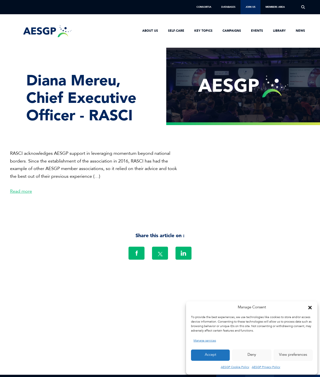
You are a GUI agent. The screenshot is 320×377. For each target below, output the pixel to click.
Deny (252, 355)
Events (257, 30)
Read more (21, 191)
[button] (310, 307)
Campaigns (231, 30)
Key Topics (203, 30)
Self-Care (176, 30)
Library (279, 30)
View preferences (293, 355)
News (300, 30)
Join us (251, 7)
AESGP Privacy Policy (266, 367)
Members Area (275, 7)
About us (150, 30)
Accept (210, 355)
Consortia (203, 7)
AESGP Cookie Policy (235, 367)
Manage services (205, 340)
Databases (228, 7)
